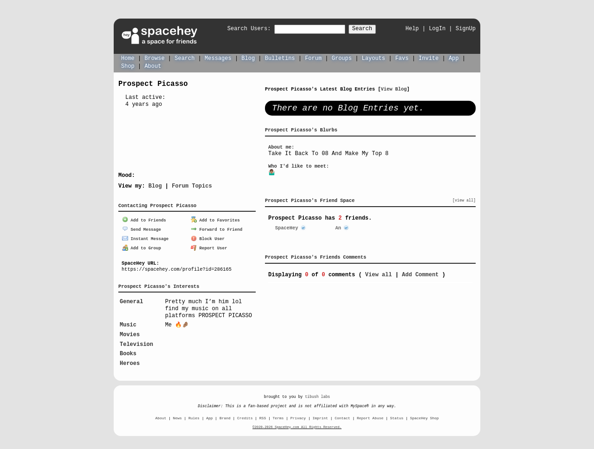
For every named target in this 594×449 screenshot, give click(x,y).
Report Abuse (370, 416)
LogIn (437, 29)
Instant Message (145, 237)
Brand (225, 416)
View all (378, 274)
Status (397, 416)
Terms (278, 416)
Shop (128, 66)
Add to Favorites (215, 219)
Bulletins (280, 58)
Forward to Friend (216, 228)
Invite (429, 58)
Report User (209, 247)
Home (128, 58)
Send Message (141, 228)
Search (371, 29)
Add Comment (420, 274)
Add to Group (141, 247)
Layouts (373, 58)
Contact (342, 416)
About (152, 66)
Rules (194, 416)
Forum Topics (192, 185)
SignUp (466, 29)
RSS (262, 416)
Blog (248, 58)
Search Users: (241, 29)
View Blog (394, 88)
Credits (244, 416)
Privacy (298, 416)
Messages (218, 58)
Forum (313, 58)
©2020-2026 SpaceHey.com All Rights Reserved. (297, 425)
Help (412, 29)
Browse (154, 58)
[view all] (464, 200)
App (454, 58)
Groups (342, 58)
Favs (402, 58)
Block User (208, 237)
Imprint (320, 416)
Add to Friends (144, 219)
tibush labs (317, 395)
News (177, 416)
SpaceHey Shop (424, 416)
